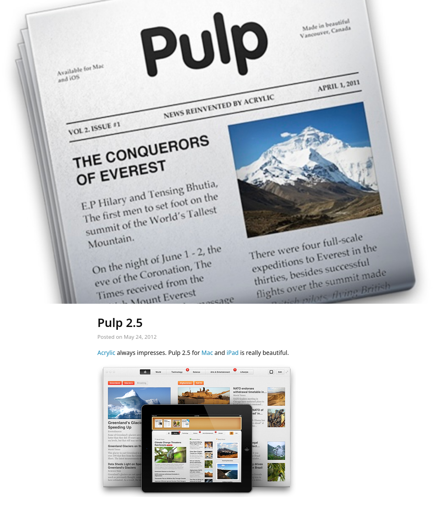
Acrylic (106, 353)
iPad (232, 353)
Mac (207, 353)
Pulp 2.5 (120, 322)
